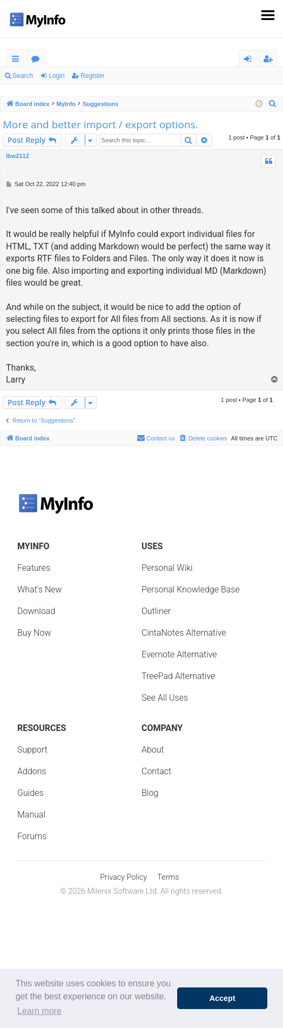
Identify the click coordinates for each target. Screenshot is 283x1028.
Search (22, 76)
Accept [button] (222, 998)
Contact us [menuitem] (156, 437)
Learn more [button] (39, 1011)
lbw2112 (17, 156)
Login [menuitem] (250, 60)
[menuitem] (273, 104)
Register (92, 76)
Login (56, 76)
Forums (37, 60)
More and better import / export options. (100, 124)
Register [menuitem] (270, 60)
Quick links (17, 60)
